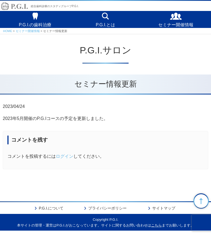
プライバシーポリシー (107, 212)
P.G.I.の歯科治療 (35, 26)
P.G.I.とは (105, 26)
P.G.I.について (51, 212)
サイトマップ (163, 212)
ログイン (64, 160)
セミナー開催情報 (175, 26)
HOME (7, 35)
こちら (156, 229)
